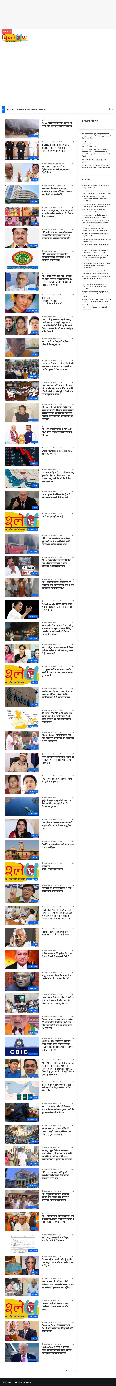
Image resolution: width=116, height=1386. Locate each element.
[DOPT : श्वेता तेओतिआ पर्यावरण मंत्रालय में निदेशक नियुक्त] (22, 850)
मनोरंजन (21, 109)
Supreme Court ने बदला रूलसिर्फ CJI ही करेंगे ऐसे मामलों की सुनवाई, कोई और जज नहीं (57, 1328)
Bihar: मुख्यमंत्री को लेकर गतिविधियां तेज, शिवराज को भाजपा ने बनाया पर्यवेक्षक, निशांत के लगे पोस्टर (56, 563)
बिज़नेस (41, 109)
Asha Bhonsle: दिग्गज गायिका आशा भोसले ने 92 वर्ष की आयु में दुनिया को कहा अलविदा (57, 607)
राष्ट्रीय (7, 109)
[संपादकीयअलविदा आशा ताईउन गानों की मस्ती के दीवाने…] (22, 303)
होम (3, 109)
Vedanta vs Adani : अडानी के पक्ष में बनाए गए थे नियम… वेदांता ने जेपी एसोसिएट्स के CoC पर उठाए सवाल (57, 694)
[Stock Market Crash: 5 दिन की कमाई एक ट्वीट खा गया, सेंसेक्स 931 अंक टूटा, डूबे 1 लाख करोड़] (22, 1134)
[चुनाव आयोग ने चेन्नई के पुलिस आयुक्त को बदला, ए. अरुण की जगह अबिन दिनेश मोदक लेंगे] (22, 762)
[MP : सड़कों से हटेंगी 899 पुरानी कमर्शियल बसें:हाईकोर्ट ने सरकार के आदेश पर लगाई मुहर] (22, 1178)
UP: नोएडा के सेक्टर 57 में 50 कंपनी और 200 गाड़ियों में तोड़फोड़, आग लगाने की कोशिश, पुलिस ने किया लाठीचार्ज (58, 366)
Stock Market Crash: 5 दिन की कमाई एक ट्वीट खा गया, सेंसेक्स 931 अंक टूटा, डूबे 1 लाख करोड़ (56, 1131)
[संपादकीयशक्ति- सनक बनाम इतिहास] (22, 872)
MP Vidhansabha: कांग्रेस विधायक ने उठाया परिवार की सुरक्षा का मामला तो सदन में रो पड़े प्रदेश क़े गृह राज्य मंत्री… (57, 235)
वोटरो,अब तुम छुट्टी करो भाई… (53, 516)
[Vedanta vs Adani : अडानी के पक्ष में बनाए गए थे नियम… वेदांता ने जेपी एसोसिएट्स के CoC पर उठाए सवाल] (22, 697)
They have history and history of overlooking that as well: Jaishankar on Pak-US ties (95, 199)
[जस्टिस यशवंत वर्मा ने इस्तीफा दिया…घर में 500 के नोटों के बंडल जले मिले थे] (22, 959)
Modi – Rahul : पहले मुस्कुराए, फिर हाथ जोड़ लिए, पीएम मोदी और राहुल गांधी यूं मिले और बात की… (58, 738)
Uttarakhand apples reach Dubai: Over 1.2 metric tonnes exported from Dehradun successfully (96, 307)
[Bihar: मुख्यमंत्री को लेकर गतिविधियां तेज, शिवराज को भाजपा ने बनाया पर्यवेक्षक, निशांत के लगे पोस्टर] (22, 566)
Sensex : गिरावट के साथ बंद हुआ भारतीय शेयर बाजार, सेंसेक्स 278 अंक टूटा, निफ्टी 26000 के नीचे (57, 191)
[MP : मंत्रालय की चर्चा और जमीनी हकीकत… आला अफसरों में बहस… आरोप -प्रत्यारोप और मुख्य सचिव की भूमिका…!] (22, 1287)
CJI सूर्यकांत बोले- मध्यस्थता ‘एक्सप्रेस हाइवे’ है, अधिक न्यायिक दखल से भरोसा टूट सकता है (57, 672)
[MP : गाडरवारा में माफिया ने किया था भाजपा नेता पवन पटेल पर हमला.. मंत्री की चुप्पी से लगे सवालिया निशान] (22, 1112)
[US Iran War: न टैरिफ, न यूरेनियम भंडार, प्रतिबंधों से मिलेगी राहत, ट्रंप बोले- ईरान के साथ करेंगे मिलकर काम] (22, 1352)
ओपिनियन (34, 109)
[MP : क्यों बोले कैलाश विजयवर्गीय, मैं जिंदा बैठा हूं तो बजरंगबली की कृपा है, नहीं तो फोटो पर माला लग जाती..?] (22, 587)
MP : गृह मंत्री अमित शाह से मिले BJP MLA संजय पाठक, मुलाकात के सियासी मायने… (57, 432)
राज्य (11, 109)
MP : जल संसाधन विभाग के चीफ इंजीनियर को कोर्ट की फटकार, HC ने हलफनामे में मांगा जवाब (56, 257)
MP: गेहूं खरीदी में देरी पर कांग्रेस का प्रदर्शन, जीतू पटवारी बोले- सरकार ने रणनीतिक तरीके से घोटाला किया (55, 1197)
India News (86, 179)
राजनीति (27, 109)
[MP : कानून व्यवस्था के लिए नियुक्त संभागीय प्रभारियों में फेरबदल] (22, 1243)
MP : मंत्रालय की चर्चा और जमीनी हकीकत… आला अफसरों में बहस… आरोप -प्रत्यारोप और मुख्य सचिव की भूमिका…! (58, 1284)
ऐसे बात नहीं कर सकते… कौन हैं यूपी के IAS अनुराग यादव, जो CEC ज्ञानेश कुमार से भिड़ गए (57, 1262)
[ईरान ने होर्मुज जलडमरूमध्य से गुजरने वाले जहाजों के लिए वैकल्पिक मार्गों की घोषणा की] (22, 1090)
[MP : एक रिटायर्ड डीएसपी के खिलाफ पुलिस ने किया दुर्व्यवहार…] (22, 347)
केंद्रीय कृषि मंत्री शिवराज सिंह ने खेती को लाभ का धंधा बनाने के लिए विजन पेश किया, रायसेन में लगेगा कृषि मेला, (58, 1000)
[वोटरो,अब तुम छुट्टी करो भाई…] (22, 522)
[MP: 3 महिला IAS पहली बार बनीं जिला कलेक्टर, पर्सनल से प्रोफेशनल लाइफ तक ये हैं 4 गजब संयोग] (22, 653)
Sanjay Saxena (48, 120)
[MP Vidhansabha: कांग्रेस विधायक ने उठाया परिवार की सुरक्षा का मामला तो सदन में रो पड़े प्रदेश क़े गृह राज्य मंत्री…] (22, 238)
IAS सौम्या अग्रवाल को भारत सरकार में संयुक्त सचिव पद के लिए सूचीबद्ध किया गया (57, 825)
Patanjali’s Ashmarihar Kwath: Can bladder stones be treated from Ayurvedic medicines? (97, 265)
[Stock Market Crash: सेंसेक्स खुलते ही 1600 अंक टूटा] (22, 456)
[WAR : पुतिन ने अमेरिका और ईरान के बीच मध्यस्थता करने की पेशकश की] (22, 500)
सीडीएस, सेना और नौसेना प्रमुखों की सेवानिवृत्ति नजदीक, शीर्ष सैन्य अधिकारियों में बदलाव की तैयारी (55, 148)
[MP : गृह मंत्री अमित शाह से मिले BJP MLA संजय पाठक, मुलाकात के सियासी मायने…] (22, 434)
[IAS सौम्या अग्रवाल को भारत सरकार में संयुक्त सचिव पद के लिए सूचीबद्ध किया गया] (22, 828)
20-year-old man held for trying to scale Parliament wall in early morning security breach (96, 294)
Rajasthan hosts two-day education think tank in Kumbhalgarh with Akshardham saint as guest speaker (96, 223)
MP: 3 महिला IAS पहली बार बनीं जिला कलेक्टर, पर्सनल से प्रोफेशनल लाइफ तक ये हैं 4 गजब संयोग (57, 650)
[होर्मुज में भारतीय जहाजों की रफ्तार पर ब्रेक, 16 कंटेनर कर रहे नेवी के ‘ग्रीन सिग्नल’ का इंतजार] (22, 806)
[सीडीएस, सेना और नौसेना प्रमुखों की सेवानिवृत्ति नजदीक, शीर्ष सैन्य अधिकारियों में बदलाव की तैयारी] (22, 150)
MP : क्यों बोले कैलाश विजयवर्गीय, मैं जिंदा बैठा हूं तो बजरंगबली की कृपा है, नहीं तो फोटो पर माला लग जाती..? (58, 585)
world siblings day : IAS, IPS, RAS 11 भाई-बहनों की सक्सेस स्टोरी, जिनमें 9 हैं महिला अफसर (57, 213)
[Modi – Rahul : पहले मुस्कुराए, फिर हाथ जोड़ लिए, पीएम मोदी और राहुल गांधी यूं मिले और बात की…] (22, 740)
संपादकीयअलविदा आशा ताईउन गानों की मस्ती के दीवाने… (53, 301)
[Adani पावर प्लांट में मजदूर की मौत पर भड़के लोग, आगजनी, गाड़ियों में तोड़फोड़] (22, 128)
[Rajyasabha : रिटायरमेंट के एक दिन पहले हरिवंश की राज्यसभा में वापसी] (22, 981)
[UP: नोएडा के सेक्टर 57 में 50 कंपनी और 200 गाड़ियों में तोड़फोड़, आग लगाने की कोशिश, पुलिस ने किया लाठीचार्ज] (22, 369)
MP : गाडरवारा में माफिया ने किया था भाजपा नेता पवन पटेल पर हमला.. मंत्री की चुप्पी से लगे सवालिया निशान (58, 1109)
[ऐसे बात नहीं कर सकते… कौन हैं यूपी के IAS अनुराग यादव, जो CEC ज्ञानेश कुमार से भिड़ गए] (22, 1265)
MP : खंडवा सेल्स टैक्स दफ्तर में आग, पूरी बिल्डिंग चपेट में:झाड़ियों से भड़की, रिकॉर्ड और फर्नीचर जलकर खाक (56, 541)
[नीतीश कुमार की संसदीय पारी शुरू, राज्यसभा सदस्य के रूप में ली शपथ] (22, 937)
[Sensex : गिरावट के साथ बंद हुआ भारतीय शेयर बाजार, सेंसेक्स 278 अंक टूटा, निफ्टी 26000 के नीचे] (22, 194)
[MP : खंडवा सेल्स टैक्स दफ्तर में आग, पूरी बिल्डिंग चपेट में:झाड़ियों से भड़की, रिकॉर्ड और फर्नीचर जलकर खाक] (22, 544)
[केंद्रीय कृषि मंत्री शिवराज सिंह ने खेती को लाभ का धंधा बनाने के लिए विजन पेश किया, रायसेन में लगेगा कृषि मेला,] (22, 1003)
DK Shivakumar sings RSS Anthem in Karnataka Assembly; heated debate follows (95, 286)
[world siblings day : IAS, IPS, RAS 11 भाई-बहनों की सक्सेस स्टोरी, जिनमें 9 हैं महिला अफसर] (22, 216)
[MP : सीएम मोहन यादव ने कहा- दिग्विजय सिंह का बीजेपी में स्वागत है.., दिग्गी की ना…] (22, 172)
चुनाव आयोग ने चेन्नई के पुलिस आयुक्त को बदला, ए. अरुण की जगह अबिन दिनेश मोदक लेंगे (58, 760)
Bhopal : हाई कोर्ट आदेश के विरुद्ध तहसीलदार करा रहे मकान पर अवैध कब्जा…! (55, 1306)
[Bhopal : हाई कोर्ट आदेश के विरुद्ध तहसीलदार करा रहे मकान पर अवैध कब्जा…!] (22, 1309)
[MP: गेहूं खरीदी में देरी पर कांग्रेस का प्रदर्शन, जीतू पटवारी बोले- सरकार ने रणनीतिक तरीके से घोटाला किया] (22, 1199)
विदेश (16, 109)
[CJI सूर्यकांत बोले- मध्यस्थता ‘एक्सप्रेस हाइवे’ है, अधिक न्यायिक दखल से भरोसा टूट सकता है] (22, 675)
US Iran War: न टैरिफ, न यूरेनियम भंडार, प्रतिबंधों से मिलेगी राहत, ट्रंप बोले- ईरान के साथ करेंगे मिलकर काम (57, 1350)
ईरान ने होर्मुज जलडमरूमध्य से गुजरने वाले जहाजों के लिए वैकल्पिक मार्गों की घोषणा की (56, 1088)
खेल (45, 109)
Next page (70, 1371)
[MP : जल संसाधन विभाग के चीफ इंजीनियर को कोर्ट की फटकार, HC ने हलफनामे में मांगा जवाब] (22, 259)
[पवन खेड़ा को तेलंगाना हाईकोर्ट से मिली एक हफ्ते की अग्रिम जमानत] (22, 893)
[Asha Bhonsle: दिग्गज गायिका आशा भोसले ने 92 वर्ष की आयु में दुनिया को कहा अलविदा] (22, 609)
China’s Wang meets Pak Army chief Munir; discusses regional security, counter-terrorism (97, 278)
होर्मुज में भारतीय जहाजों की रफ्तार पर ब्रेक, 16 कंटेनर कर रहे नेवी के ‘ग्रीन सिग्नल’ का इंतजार (56, 803)
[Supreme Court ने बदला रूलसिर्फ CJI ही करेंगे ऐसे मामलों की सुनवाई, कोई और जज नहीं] (22, 1331)
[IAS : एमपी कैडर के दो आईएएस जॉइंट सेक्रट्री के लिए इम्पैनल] (22, 784)
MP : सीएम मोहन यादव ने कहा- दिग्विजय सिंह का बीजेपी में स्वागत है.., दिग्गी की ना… (56, 169)
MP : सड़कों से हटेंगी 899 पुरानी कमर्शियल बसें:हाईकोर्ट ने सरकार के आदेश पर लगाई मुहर (55, 1175)
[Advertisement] (58, 14)
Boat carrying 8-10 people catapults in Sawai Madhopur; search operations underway (95, 258)
